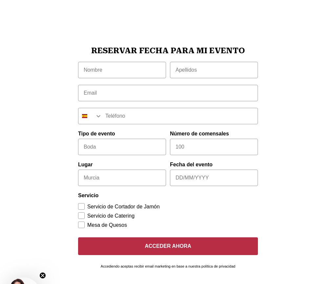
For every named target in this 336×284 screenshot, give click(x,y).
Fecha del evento (191, 164)
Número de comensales (199, 133)
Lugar (85, 164)
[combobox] (90, 116)
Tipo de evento (96, 133)
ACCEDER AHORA (168, 246)
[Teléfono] (180, 116)
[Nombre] (122, 70)
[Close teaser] (42, 275)
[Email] (168, 93)
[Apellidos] (214, 70)
